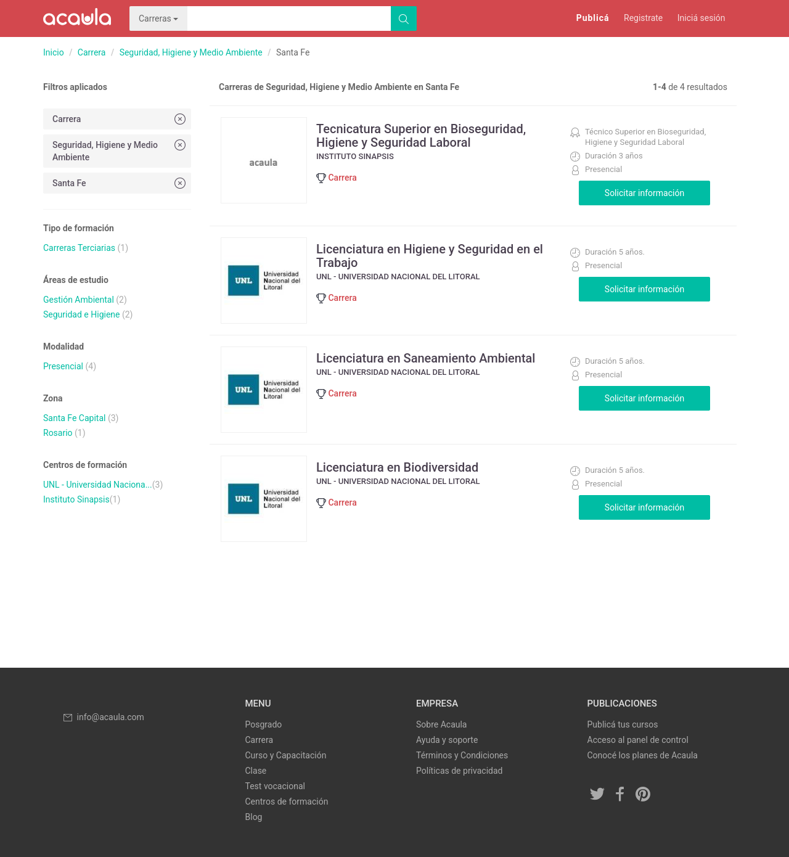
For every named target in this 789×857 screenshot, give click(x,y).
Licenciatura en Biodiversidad (397, 467)
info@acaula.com (103, 717)
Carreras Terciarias (79, 248)
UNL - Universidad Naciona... (97, 485)
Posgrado (263, 724)
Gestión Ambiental (78, 300)
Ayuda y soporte (447, 740)
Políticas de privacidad (459, 771)
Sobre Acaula (441, 724)
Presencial (63, 366)
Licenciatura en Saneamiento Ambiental (425, 358)
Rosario (58, 433)
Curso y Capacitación (286, 755)
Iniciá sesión (701, 18)
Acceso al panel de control (638, 740)
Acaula (77, 18)
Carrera (92, 52)
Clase (256, 771)
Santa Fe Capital (74, 418)
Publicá (593, 18)
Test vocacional (275, 786)
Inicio (53, 52)
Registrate (643, 18)
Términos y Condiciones (462, 755)
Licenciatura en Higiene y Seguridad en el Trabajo (429, 256)
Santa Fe (120, 183)
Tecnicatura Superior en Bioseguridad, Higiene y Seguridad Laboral (421, 135)
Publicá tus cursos (622, 724)
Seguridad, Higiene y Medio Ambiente (191, 52)
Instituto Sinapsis (76, 499)
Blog (254, 817)
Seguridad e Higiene (81, 314)
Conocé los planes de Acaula (642, 755)
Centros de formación (287, 801)
